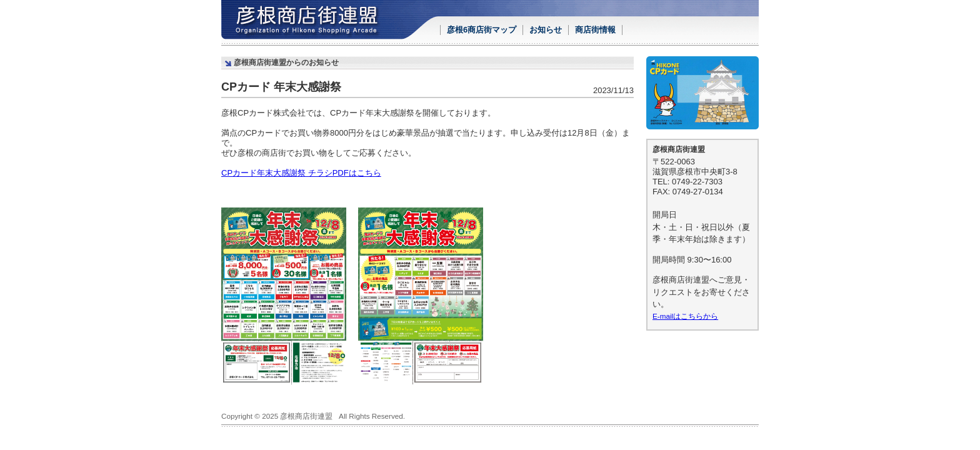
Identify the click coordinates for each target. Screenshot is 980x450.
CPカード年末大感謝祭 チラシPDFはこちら (301, 173)
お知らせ (545, 29)
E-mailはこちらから (685, 316)
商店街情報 (595, 29)
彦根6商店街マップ (481, 29)
